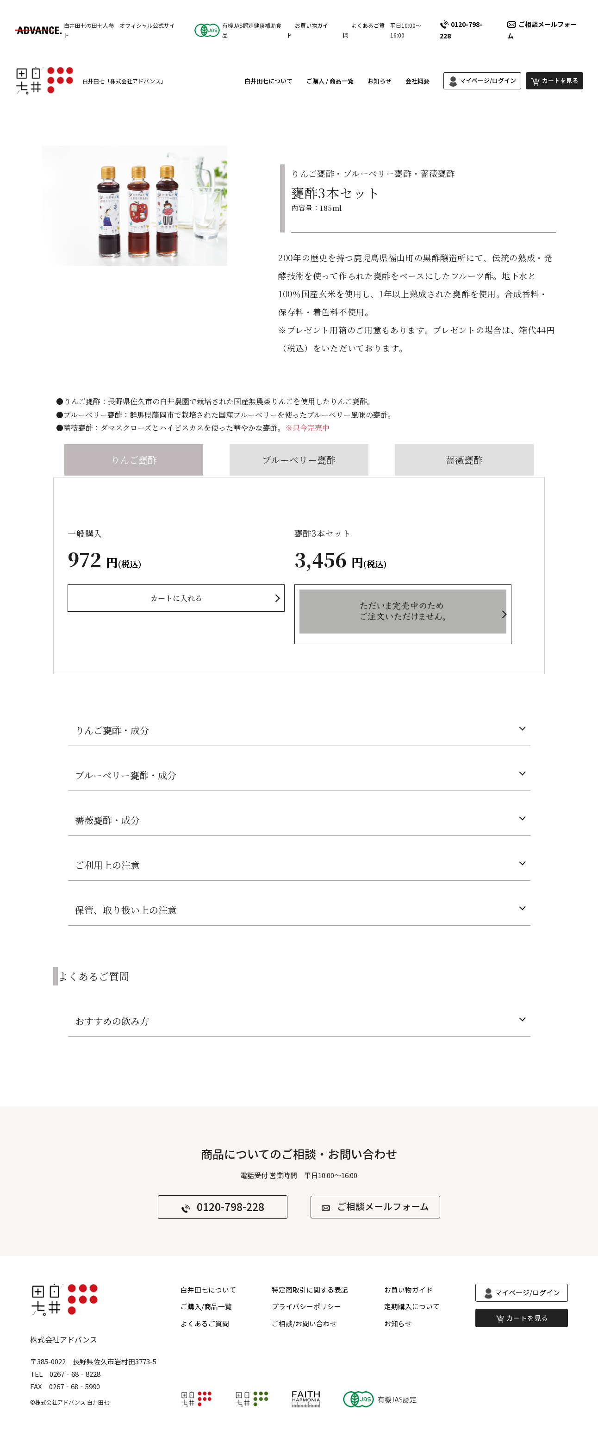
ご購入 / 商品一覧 (330, 81)
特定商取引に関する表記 (310, 1290)
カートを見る (560, 81)
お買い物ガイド (408, 1290)
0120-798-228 (461, 29)
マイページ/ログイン (488, 81)
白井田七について (268, 81)
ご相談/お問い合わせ (304, 1325)
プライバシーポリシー (306, 1307)
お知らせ (380, 81)
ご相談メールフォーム (383, 1206)
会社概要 (417, 81)
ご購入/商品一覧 (206, 1307)
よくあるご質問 (205, 1325)
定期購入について (412, 1307)
